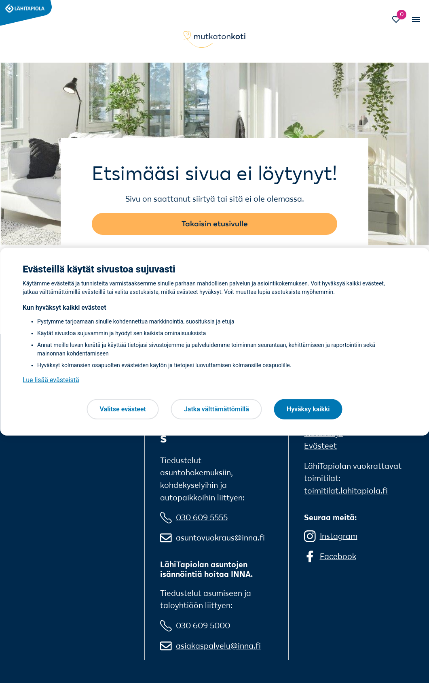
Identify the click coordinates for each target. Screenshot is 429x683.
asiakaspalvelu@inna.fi (218, 646)
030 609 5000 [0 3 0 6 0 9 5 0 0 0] (203, 625)
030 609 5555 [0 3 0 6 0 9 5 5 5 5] (202, 517)
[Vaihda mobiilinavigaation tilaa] (415, 19)
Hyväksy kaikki (308, 409)
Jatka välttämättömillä (216, 409)
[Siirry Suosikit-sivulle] (400, 20)
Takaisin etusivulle (215, 223)
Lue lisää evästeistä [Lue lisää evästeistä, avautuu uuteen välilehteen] (51, 380)
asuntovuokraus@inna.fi (220, 538)
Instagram (338, 536)
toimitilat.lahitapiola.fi (346, 491)
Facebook (338, 556)
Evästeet (320, 446)
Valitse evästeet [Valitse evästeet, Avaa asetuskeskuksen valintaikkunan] (123, 409)
